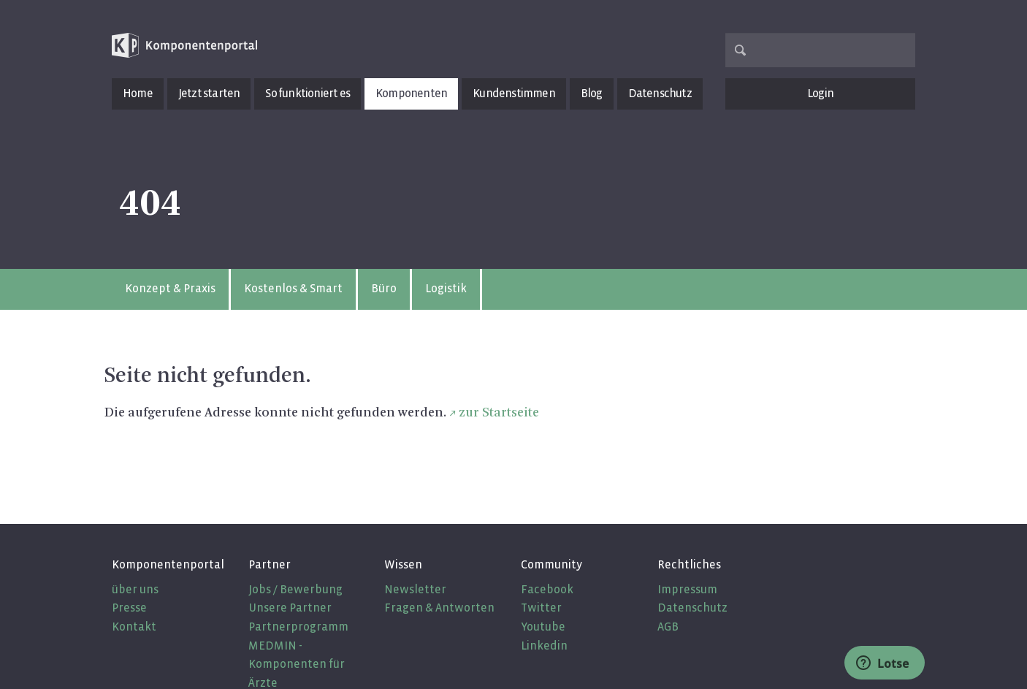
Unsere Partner (290, 607)
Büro (384, 288)
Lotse (882, 663)
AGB (668, 626)
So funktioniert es (307, 93)
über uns (135, 589)
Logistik (446, 288)
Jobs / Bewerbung (295, 589)
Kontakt (134, 626)
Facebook (547, 589)
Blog (592, 93)
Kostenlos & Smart (293, 288)
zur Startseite (499, 412)
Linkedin (544, 645)
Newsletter (415, 589)
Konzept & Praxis (170, 288)
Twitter (541, 607)
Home (138, 93)
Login (820, 93)
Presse (129, 607)
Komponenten (411, 93)
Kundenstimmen (514, 93)
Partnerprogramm (298, 626)
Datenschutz (660, 93)
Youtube (543, 626)
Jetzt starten (209, 93)
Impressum (687, 589)
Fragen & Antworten (439, 607)
